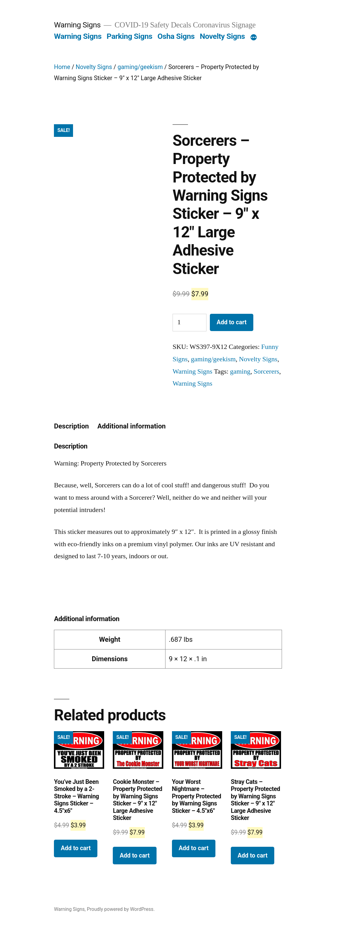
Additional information (131, 426)
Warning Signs (77, 24)
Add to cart (232, 322)
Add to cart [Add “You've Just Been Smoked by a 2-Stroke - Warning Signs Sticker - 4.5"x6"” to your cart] (76, 848)
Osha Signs (176, 36)
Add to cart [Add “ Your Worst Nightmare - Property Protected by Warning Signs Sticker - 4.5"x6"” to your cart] (194, 848)
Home (62, 67)
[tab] (71, 426)
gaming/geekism (140, 67)
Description (71, 426)
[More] (253, 37)
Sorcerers (266, 371)
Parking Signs (129, 36)
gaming (240, 371)
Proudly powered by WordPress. (121, 909)
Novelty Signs (222, 36)
